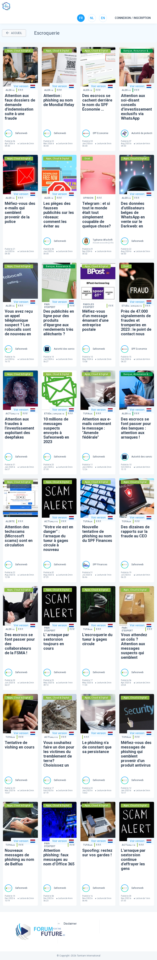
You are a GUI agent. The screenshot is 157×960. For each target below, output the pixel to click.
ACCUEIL (14, 33)
